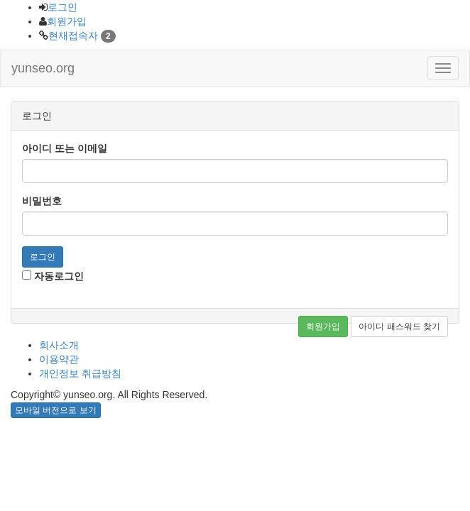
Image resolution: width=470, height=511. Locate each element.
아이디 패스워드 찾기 (399, 326)
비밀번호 (42, 201)
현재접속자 (73, 35)
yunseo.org (43, 68)
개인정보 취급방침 (80, 373)
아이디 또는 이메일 (64, 148)
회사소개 (59, 345)
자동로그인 (53, 276)
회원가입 (67, 21)
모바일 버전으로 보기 (56, 410)
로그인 (62, 7)
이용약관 (59, 359)
